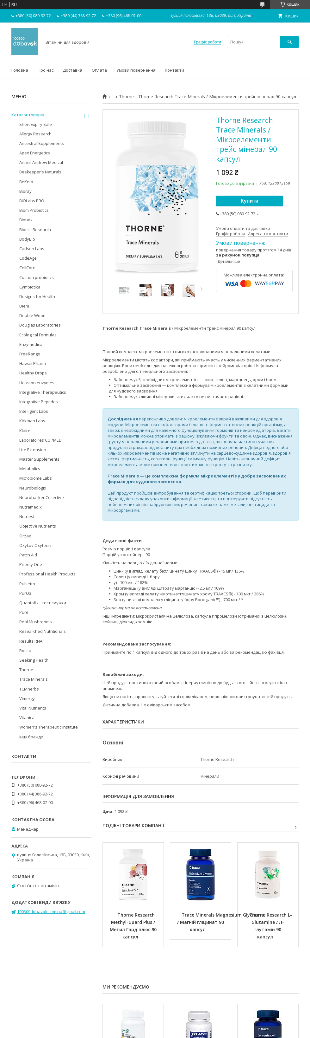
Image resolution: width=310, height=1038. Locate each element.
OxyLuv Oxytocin (35, 545)
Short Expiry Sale (35, 124)
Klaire (24, 430)
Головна (19, 70)
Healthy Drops (33, 373)
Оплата (99, 70)
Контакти (174, 70)
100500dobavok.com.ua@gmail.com (51, 911)
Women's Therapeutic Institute (48, 727)
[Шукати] (289, 42)
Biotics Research (35, 229)
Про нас (45, 70)
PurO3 (25, 593)
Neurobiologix (32, 488)
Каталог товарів (27, 115)
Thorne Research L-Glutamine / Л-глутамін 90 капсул (270, 926)
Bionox (26, 220)
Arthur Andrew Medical (41, 162)
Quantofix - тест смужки (42, 603)
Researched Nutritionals (42, 631)
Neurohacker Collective (41, 497)
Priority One (30, 564)
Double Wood (32, 315)
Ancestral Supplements (41, 143)
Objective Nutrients (37, 526)
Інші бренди (31, 737)
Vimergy (27, 698)
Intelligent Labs (33, 411)
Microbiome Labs (35, 478)
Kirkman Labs (32, 421)
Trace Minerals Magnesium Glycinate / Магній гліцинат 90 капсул (221, 922)
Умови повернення (135, 70)
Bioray (25, 191)
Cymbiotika (29, 287)
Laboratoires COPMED (40, 440)
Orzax (25, 536)
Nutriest (26, 516)
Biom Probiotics (34, 210)
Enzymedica (30, 344)
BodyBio (27, 239)
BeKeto (26, 182)
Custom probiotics (36, 277)
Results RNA (30, 641)
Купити (249, 201)
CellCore (27, 267)
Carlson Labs (31, 248)
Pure (23, 612)
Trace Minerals (33, 679)
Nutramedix (30, 507)
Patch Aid (28, 555)
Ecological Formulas (38, 335)
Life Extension (32, 449)
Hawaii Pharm (32, 363)
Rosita (25, 650)
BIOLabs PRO (31, 201)
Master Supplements (39, 459)
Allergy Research (35, 134)
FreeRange (29, 354)
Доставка (72, 70)
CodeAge (28, 258)
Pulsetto (27, 584)
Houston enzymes (36, 383)
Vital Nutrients (32, 708)
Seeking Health (33, 660)
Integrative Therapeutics (42, 392)
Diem (24, 306)
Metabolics (29, 468)
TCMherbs (29, 689)
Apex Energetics (34, 153)
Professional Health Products (47, 574)
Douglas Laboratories (40, 325)
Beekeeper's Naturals (40, 172)
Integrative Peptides (38, 402)
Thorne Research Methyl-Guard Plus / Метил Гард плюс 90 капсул (134, 926)
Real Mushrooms (35, 622)
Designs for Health (37, 296)
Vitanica (26, 717)
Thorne (126, 96)
